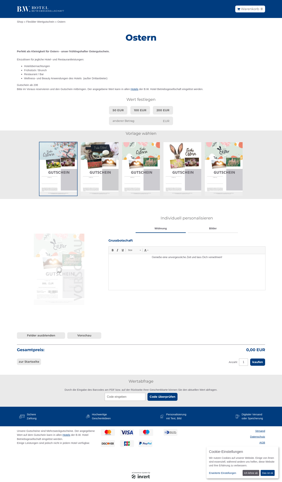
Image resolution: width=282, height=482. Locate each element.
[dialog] (242, 462)
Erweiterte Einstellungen (222, 473)
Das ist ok (267, 473)
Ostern (61, 21)
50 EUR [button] (118, 110)
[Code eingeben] (125, 397)
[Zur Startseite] (40, 9)
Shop (20, 21)
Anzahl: (233, 362)
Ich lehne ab (251, 473)
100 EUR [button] (140, 110)
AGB (262, 442)
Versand (260, 430)
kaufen (257, 362)
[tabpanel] (186, 264)
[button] (58, 169)
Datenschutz (257, 436)
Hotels (134, 89)
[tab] (161, 229)
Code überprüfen (162, 396)
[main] (141, 208)
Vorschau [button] (84, 335)
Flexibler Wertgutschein (40, 21)
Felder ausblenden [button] (41, 335)
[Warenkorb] (250, 9)
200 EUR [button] (162, 110)
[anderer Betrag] (141, 121)
